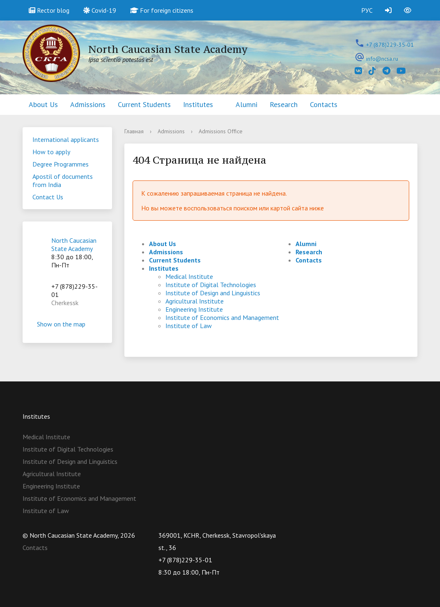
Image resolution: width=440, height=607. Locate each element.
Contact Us (47, 197)
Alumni (246, 104)
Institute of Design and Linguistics (212, 293)
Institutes (198, 104)
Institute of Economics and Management (222, 317)
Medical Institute (189, 276)
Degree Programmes (60, 164)
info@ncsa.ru (382, 58)
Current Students (144, 104)
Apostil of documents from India (62, 180)
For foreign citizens (161, 10)
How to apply (51, 152)
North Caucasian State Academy (73, 244)
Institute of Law (188, 326)
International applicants (65, 139)
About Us (43, 104)
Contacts (323, 104)
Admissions (87, 104)
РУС (367, 10)
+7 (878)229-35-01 (390, 44)
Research (284, 104)
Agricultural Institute (194, 301)
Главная (134, 131)
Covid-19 (99, 10)
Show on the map (67, 324)
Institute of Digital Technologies (210, 285)
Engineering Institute (194, 309)
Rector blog (49, 10)
